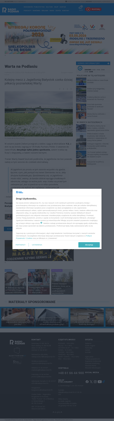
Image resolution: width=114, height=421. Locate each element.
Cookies (29, 238)
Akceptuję (89, 245)
